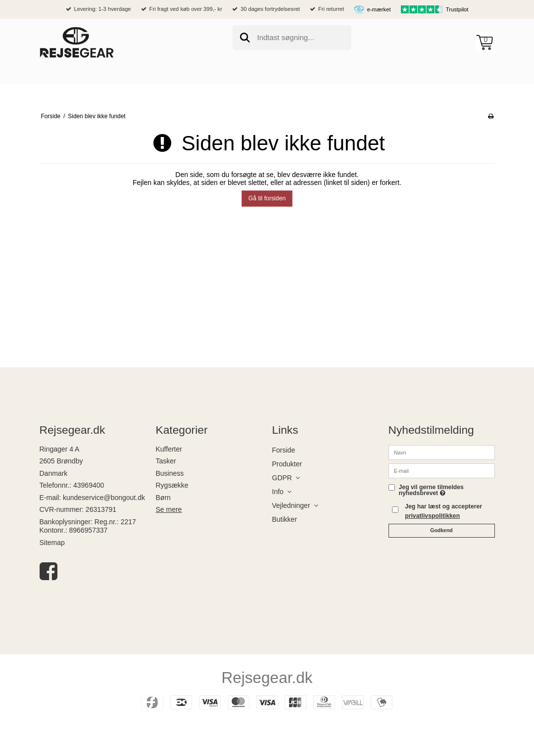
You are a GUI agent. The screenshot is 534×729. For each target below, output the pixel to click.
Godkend (441, 530)
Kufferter (169, 449)
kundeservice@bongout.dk (104, 497)
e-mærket (379, 9)
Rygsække (172, 485)
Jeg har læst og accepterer (443, 511)
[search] (292, 37)
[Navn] (441, 452)
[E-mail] (441, 470)
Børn (163, 497)
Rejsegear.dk (267, 677)
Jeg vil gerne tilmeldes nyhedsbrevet (447, 490)
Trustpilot (457, 9)
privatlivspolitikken (432, 515)
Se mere (169, 509)
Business (170, 473)
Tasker (166, 461)
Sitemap (52, 543)
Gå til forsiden (267, 198)
